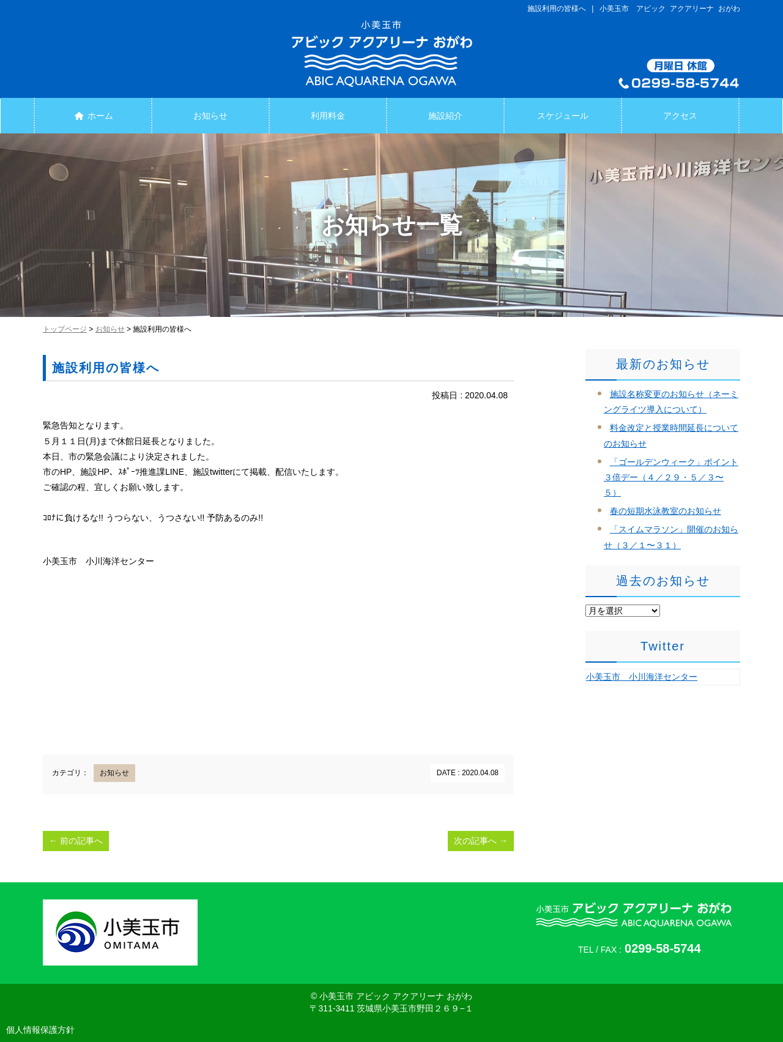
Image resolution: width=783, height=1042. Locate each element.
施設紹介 (445, 116)
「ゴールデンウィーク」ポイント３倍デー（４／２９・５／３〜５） (671, 477)
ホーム (93, 116)
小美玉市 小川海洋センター (641, 677)
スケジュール (562, 116)
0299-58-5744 (663, 948)
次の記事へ (481, 841)
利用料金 (328, 116)
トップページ (65, 329)
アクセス (680, 116)
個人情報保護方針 (40, 1030)
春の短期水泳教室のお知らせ (665, 511)
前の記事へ (76, 841)
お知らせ (210, 116)
